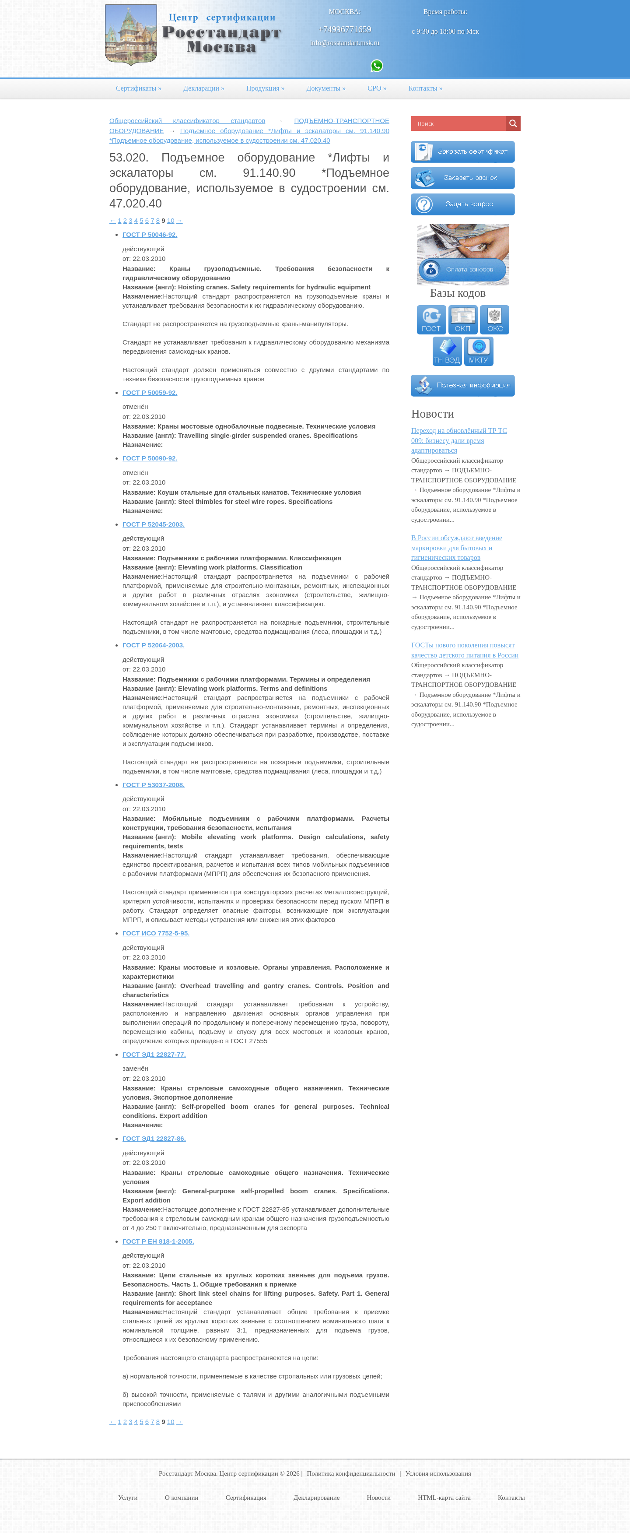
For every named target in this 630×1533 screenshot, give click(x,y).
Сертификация (246, 1497)
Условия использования (438, 1473)
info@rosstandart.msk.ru (345, 42)
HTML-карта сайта (444, 1497)
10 (171, 220)
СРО (377, 88)
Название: (139, 268)
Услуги (128, 1497)
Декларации (203, 88)
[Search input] (461, 123)
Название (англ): (149, 287)
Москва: (345, 11)
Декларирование (317, 1497)
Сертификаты (138, 88)
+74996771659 (344, 29)
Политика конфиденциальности (351, 1473)
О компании (182, 1497)
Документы (326, 88)
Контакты (426, 88)
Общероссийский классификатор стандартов (187, 120)
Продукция (265, 88)
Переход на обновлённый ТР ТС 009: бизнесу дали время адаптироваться (459, 440)
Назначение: (142, 296)
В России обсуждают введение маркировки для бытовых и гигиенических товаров (456, 547)
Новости (379, 1497)
